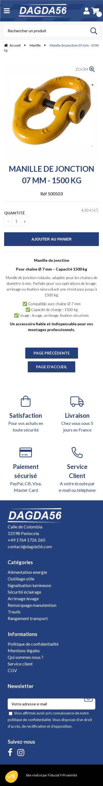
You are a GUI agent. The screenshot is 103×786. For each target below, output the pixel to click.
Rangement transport (28, 618)
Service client (20, 663)
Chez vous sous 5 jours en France (77, 414)
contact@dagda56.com (30, 546)
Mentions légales (24, 650)
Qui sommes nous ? (25, 657)
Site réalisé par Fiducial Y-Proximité (51, 775)
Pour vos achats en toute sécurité (26, 414)
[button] (11, 776)
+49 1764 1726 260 (26, 539)
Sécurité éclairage (24, 591)
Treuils (14, 611)
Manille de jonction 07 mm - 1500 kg (51, 174)
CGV (12, 670)
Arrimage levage (23, 598)
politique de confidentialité (29, 719)
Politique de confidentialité (33, 643)
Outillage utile (21, 578)
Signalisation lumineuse (29, 585)
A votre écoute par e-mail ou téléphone (77, 470)
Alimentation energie (27, 572)
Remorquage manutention (32, 605)
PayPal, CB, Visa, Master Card (26, 470)
